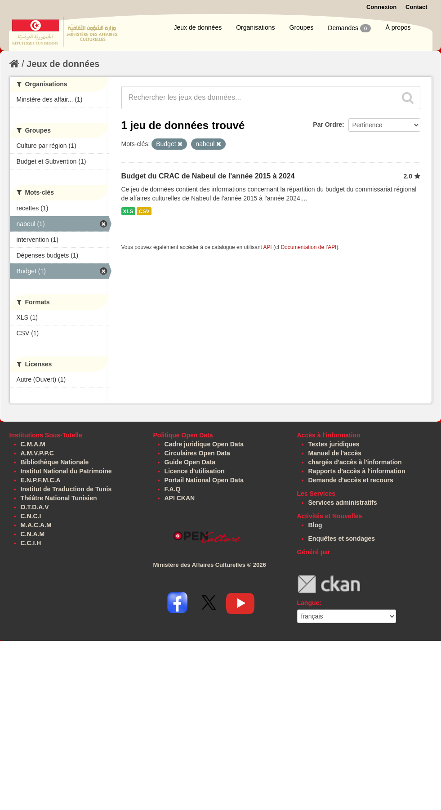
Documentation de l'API (308, 247)
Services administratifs (342, 502)
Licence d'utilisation (195, 471)
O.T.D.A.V (35, 507)
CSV (143, 211)
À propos (397, 27)
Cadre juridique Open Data (204, 444)
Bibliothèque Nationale (55, 462)
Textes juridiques (334, 444)
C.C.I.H (31, 543)
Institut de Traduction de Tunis (66, 489)
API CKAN (180, 498)
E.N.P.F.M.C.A (41, 480)
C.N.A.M (33, 534)
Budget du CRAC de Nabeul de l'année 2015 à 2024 (208, 176)
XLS (128, 211)
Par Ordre (327, 124)
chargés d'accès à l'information (355, 462)
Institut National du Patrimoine (66, 471)
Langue (308, 602)
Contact (416, 7)
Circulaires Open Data (197, 453)
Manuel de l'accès (335, 453)
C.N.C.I (31, 516)
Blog (315, 525)
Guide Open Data (190, 462)
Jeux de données (198, 27)
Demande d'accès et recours (350, 480)
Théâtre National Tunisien (59, 498)
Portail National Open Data (204, 480)
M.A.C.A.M (36, 525)
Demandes (349, 28)
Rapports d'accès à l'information (356, 471)
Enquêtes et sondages (341, 538)
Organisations (255, 27)
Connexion (381, 7)
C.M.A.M (33, 444)
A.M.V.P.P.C (37, 453)
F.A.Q (173, 489)
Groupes (302, 27)
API (267, 247)
